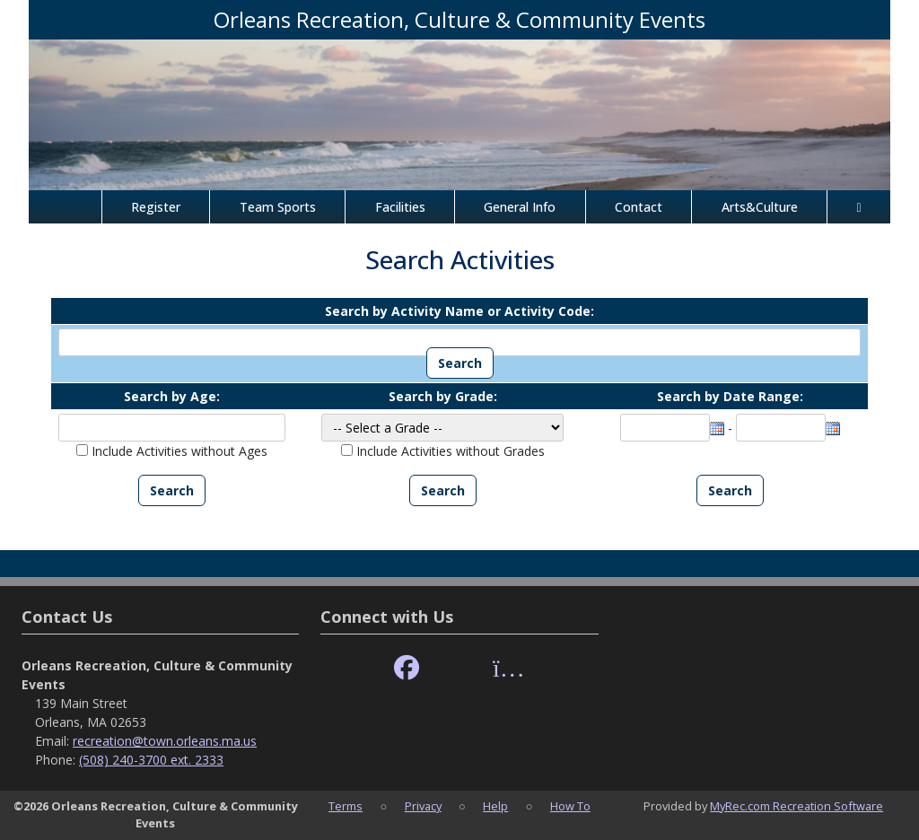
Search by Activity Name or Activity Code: (459, 310)
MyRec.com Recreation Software (796, 806)
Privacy (423, 806)
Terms (345, 806)
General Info (520, 206)
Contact (638, 206)
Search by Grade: (443, 396)
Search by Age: (172, 396)
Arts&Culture (760, 206)
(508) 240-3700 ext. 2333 (151, 759)
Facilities (400, 206)
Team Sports (278, 206)
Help (495, 806)
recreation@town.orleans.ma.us (165, 740)
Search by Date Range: (730, 396)
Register (155, 206)
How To (570, 806)
